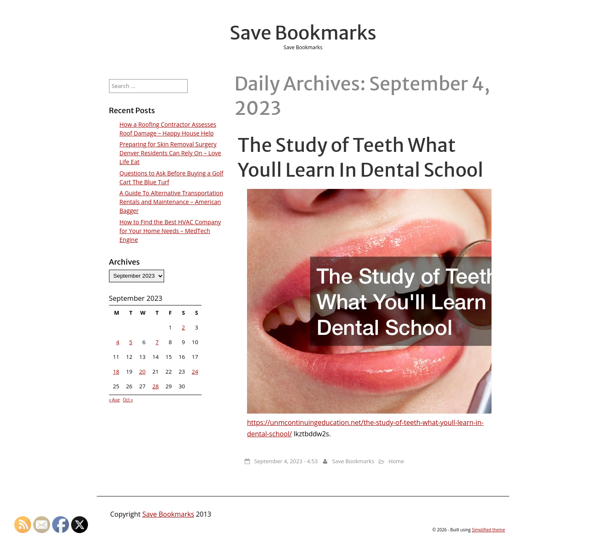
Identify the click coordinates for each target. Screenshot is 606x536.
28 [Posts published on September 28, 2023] (155, 386)
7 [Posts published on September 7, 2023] (157, 342)
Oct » (128, 400)
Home (396, 461)
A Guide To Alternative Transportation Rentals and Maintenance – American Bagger (171, 202)
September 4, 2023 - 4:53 (286, 461)
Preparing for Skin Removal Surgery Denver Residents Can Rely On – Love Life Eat (170, 153)
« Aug (114, 400)
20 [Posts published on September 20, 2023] (142, 371)
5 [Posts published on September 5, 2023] (131, 342)
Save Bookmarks (303, 33)
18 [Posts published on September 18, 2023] (116, 371)
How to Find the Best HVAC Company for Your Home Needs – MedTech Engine (170, 231)
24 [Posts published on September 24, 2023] (195, 371)
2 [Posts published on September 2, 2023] (183, 327)
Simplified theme (488, 530)
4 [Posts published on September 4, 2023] (118, 342)
